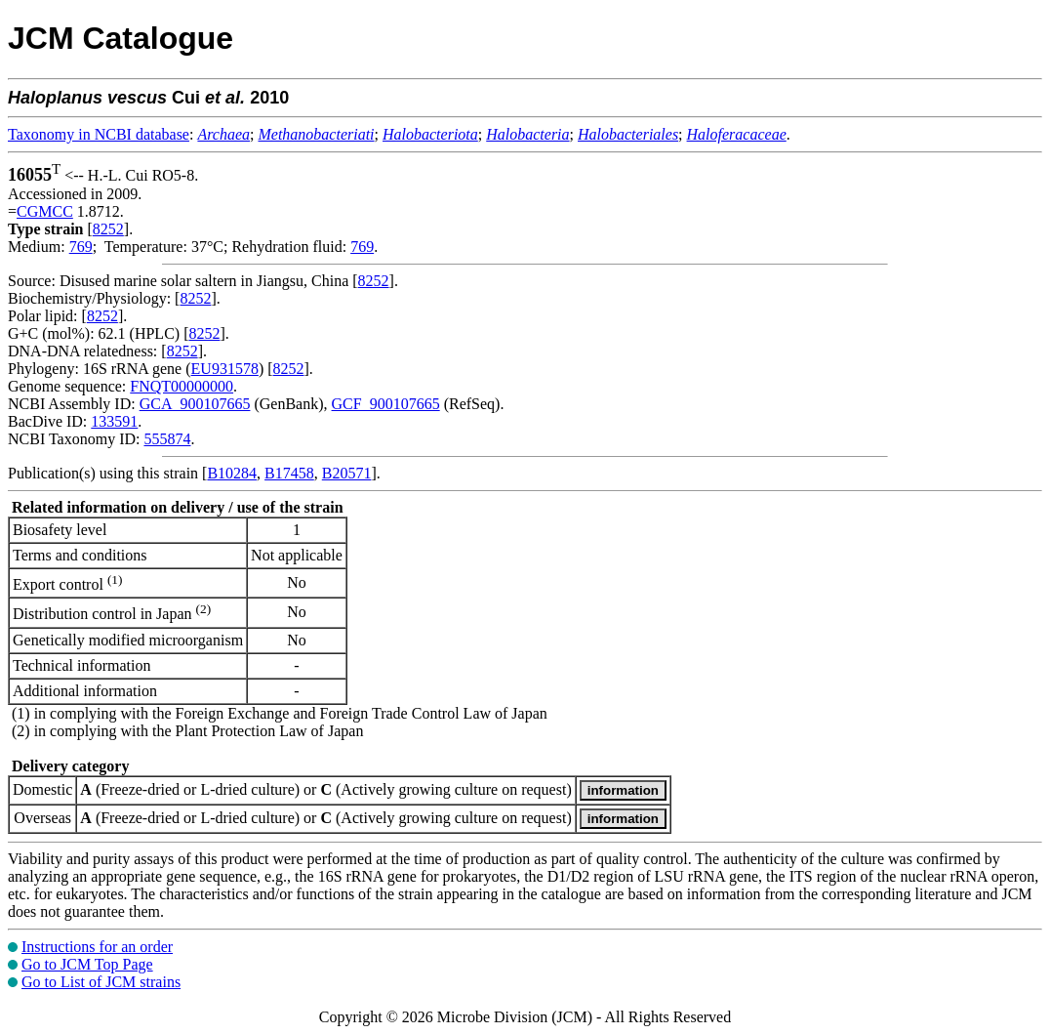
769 (81, 246)
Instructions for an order (97, 946)
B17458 (289, 473)
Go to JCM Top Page (87, 964)
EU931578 (225, 368)
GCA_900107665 (195, 403)
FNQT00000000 (181, 386)
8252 (108, 229)
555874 (166, 439)
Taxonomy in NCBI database (98, 134)
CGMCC (45, 211)
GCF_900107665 (386, 403)
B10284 (232, 473)
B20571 (347, 473)
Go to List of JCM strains (101, 981)
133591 (114, 421)
